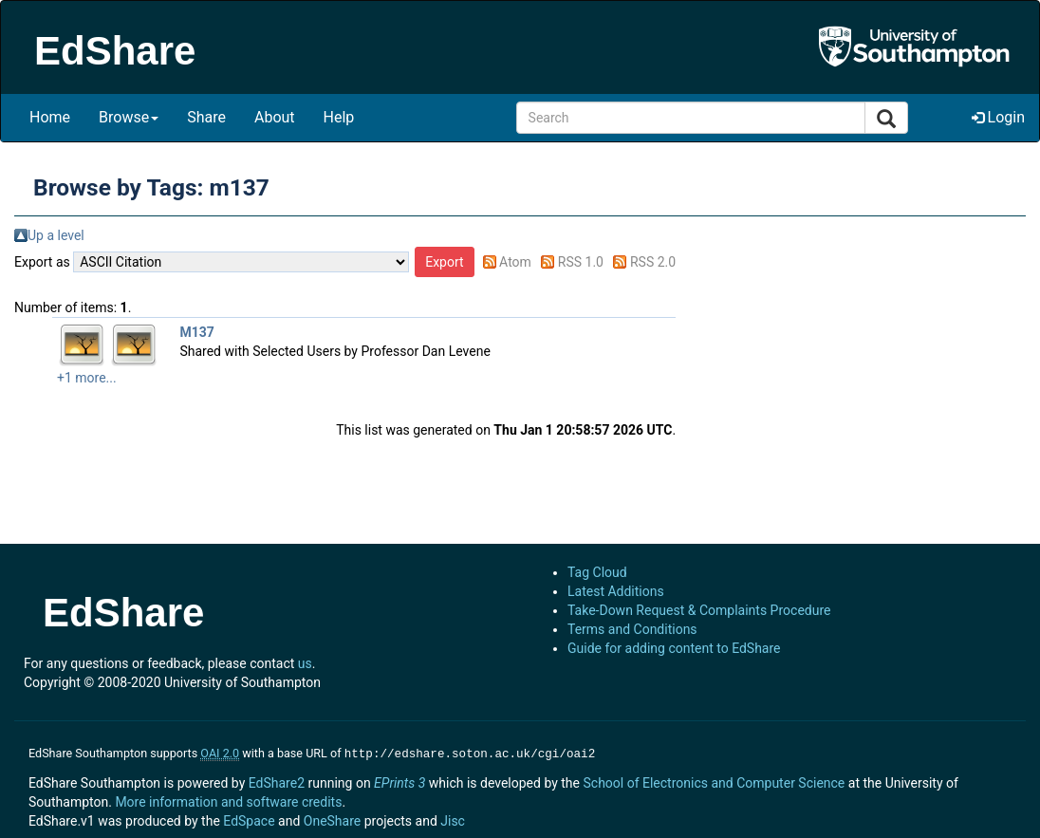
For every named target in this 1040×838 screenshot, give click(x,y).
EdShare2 (277, 781)
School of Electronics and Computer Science (714, 781)
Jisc (452, 819)
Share (206, 117)
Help (339, 117)
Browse (128, 117)
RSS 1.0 (581, 262)
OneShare (332, 819)
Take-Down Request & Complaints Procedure (698, 610)
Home (49, 117)
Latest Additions (615, 591)
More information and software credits (228, 800)
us (305, 663)
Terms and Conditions (632, 629)
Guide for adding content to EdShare (674, 648)
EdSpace (248, 819)
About (274, 117)
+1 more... (87, 377)
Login (998, 117)
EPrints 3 (399, 781)
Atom (515, 262)
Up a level (56, 235)
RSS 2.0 (653, 262)
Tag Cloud (597, 572)
